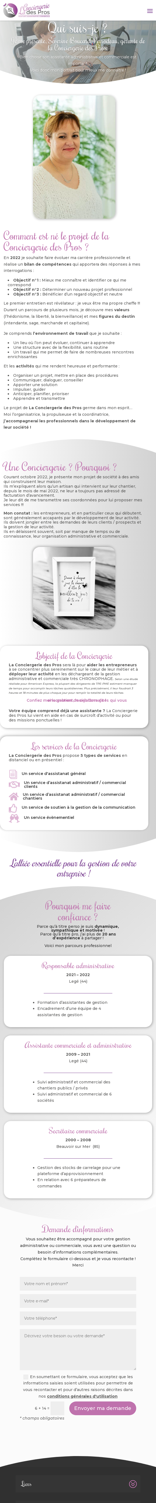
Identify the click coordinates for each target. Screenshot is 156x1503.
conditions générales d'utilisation (82, 1396)
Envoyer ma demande (102, 1408)
